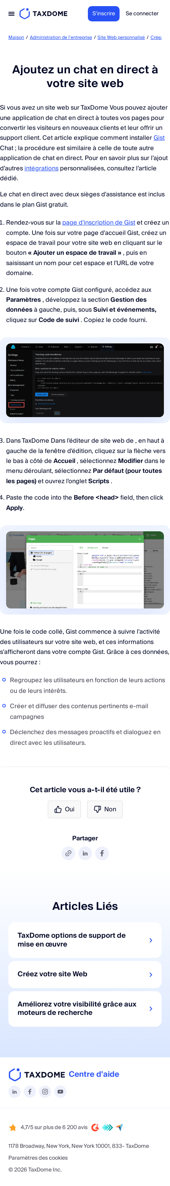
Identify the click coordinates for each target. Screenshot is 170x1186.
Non (105, 809)
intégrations (41, 168)
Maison (16, 38)
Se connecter (142, 13)
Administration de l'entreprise (61, 38)
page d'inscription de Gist (98, 222)
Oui (64, 809)
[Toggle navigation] (11, 14)
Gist (159, 138)
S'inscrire (103, 13)
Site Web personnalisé (121, 38)
